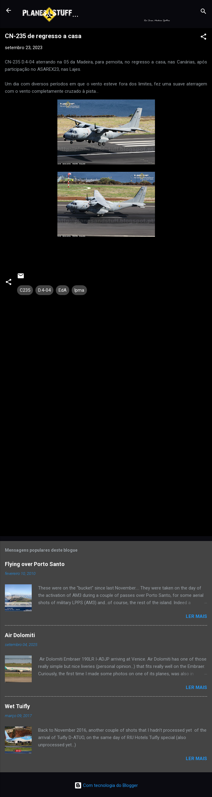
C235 (25, 290)
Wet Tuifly (17, 706)
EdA (62, 290)
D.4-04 (44, 290)
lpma (79, 290)
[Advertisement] (106, 483)
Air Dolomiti (20, 635)
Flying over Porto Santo (35, 564)
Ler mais (196, 616)
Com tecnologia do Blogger (106, 785)
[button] (203, 37)
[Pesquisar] (203, 12)
